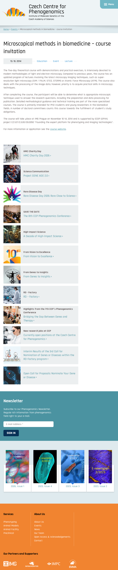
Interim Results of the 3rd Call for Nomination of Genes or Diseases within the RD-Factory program (48, 355)
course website (58, 129)
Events (37, 525)
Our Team (39, 533)
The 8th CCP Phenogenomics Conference (46, 216)
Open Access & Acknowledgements (52, 536)
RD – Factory (30, 297)
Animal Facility (11, 529)
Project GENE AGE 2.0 (35, 176)
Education (42, 61)
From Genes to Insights (36, 276)
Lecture (69, 61)
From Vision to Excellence (37, 256)
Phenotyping (10, 521)
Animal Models (11, 525)
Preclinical (8, 533)
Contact (38, 540)
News (37, 529)
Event (56, 61)
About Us (39, 521)
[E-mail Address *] (28, 424)
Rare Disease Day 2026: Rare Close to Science (49, 196)
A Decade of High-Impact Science (42, 236)
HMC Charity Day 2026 (36, 155)
